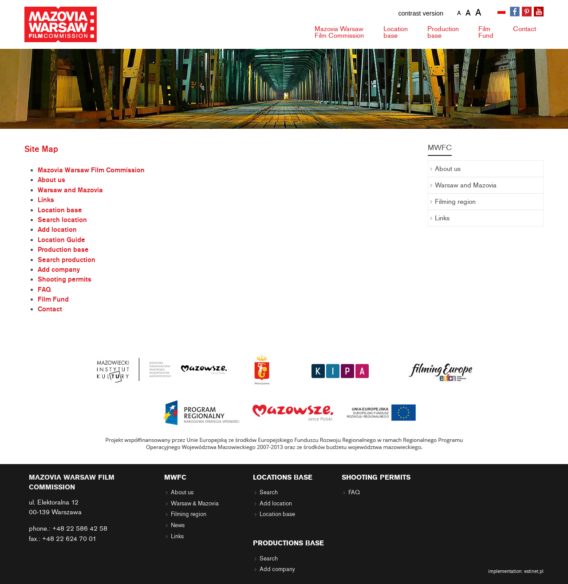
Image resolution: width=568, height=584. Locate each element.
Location (395, 32)
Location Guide (61, 240)
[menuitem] (502, 12)
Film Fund (53, 299)
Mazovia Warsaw (339, 32)
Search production (66, 260)
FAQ (44, 290)
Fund (485, 32)
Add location (57, 230)
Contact (524, 29)
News (178, 525)
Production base (63, 250)
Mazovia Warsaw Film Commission (91, 170)
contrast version (420, 13)
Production (443, 32)
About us (51, 180)
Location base (60, 210)
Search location (62, 220)
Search (269, 492)
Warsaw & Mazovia (195, 503)
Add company (59, 270)
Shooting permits (64, 279)
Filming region (455, 202)
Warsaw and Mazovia (70, 190)
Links (46, 200)
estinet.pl (534, 571)
